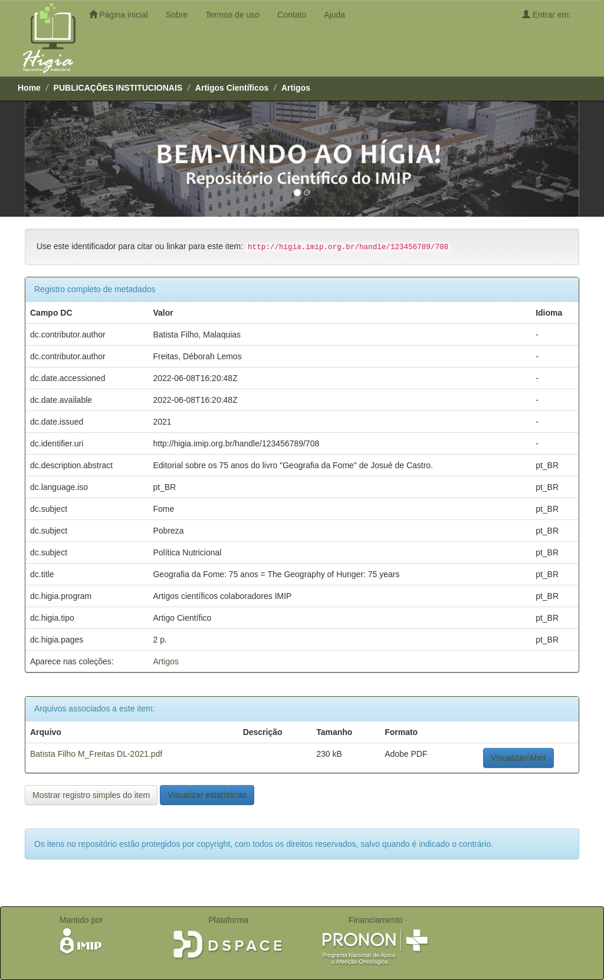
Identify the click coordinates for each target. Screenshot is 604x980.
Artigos (295, 87)
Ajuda (334, 14)
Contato (291, 14)
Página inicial (118, 14)
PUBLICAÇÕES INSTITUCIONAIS (118, 87)
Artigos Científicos (231, 87)
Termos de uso (232, 14)
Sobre (177, 14)
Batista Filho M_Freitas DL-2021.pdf (96, 754)
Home (29, 87)
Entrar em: (550, 14)
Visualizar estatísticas (207, 795)
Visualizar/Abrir (518, 758)
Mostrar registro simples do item (91, 795)
